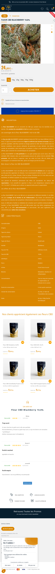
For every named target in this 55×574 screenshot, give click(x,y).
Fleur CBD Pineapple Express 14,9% (40, 384)
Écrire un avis (27, 483)
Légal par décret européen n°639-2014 (27, 111)
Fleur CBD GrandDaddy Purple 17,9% (13, 384)
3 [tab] (51, 32)
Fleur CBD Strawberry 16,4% (11, 345)
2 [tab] (51, 29)
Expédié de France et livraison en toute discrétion (17, 100)
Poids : (3, 80)
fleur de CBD (6, 139)
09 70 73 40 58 (8, 529)
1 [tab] (51, 26)
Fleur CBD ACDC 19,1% (37, 345)
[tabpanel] (27, 44)
